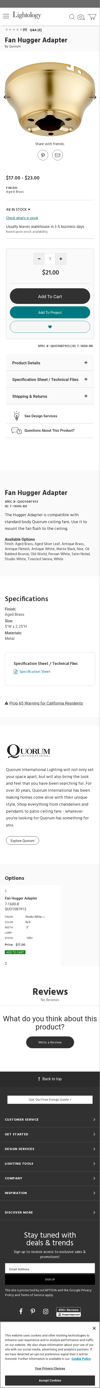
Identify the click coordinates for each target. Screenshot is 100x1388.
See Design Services (40, 416)
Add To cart (15, 952)
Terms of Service (32, 1295)
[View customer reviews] (68, 1312)
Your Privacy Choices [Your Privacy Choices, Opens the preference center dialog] (50, 1368)
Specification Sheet (35, 672)
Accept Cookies (50, 1380)
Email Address (19, 1269)
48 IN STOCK (18, 210)
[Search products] (72, 16)
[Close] (94, 1328)
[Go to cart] (92, 16)
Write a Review (50, 1042)
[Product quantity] (50, 259)
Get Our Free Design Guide (50, 1100)
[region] (50, 1355)
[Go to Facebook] (21, 1311)
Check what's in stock (22, 218)
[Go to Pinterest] (42, 160)
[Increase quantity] (60, 258)
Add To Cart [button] (50, 296)
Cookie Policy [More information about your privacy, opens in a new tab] (81, 1359)
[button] (6, 16)
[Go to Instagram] (46, 1311)
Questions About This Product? (49, 430)
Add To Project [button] (50, 312)
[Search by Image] (81, 17)
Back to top (50, 1079)
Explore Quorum (23, 841)
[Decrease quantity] (39, 258)
